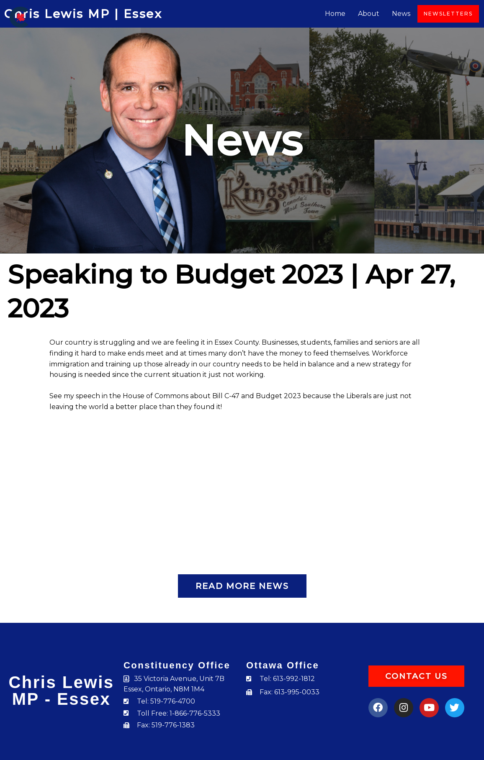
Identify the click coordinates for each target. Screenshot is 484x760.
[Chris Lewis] (18, 16)
